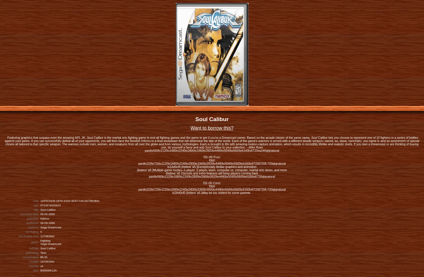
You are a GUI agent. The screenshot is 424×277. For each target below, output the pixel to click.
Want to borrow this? (212, 128)
